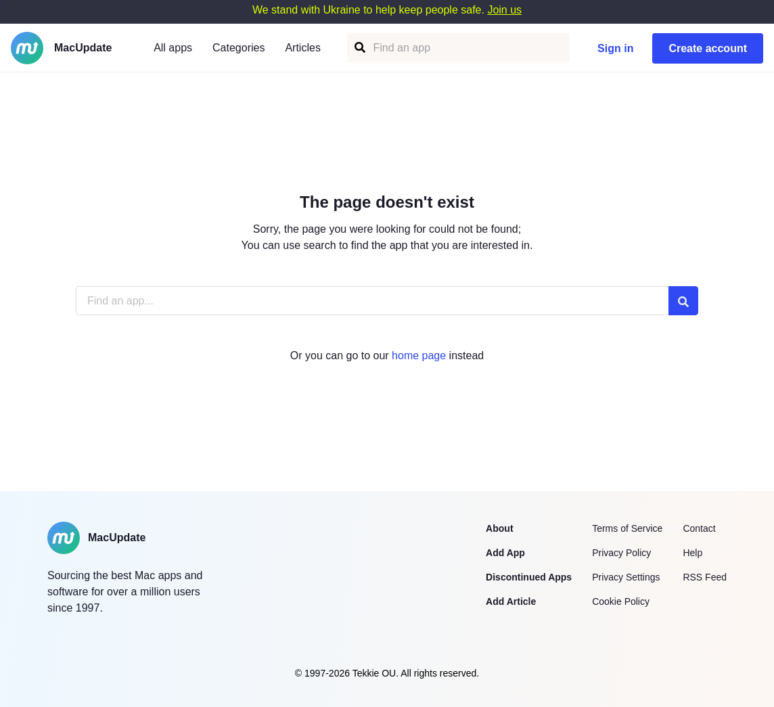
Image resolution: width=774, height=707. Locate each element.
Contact (699, 528)
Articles (302, 48)
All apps (173, 48)
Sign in (615, 48)
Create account (707, 48)
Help (692, 553)
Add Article (511, 601)
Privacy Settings (626, 577)
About (499, 528)
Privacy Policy (621, 553)
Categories (238, 48)
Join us (504, 10)
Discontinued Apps (529, 577)
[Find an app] (358, 47)
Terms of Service (627, 528)
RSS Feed (705, 577)
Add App (505, 553)
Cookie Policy (621, 601)
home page (419, 355)
